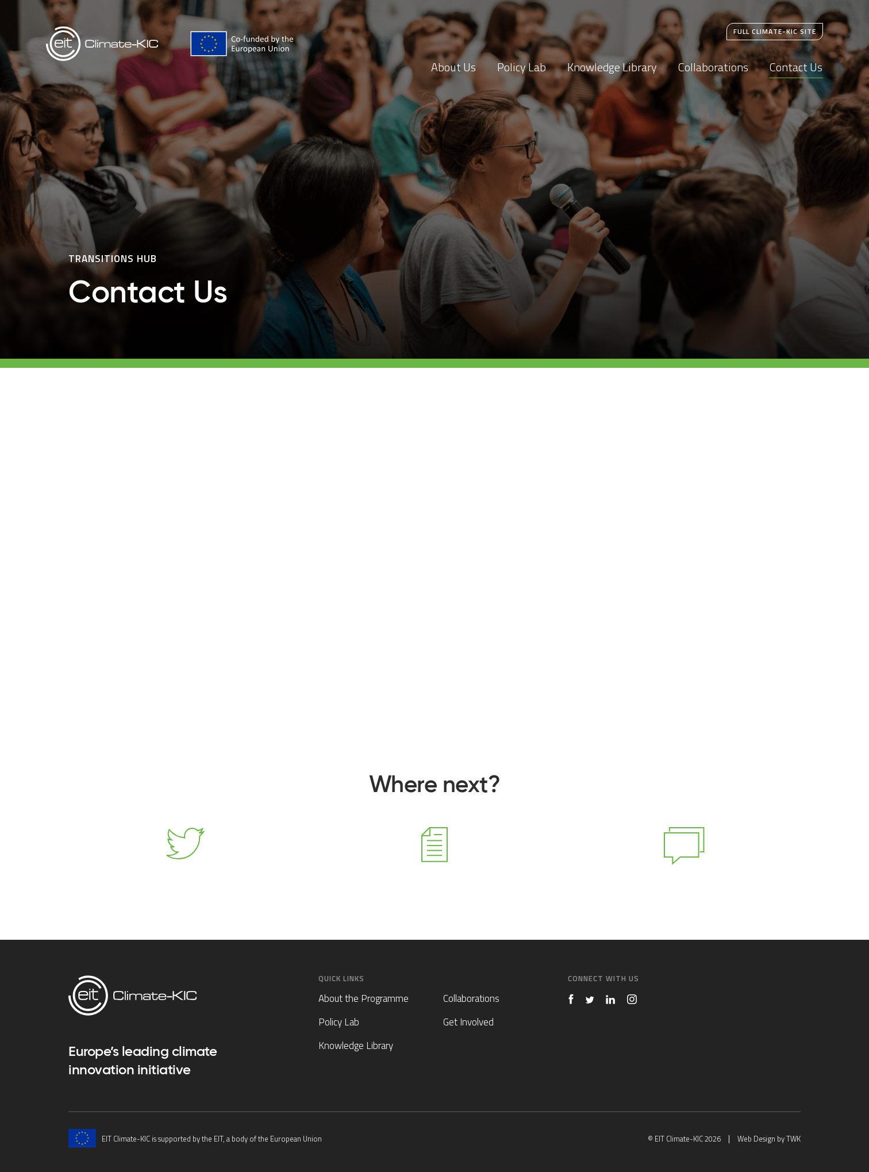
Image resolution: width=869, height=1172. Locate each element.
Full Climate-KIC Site (774, 31)
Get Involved (468, 1022)
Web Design (756, 1138)
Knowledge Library (612, 67)
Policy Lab (521, 67)
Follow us (184, 860)
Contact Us (796, 67)
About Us (453, 67)
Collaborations (713, 67)
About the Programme (363, 998)
